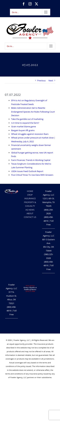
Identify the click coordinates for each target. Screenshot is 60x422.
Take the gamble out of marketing (27, 119)
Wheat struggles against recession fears (29, 134)
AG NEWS (29, 209)
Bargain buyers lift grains (23, 130)
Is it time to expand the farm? (25, 122)
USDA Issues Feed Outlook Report (27, 171)
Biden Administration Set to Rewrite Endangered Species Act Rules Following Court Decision (33, 111)
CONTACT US (30, 217)
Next (50, 80)
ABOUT (30, 213)
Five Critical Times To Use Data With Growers (32, 174)
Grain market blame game (23, 126)
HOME (30, 191)
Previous (41, 80)
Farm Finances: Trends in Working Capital (30, 160)
